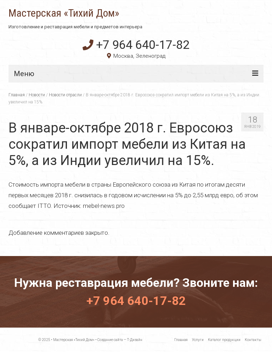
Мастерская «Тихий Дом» (63, 13)
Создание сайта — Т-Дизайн (119, 340)
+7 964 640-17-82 (136, 45)
